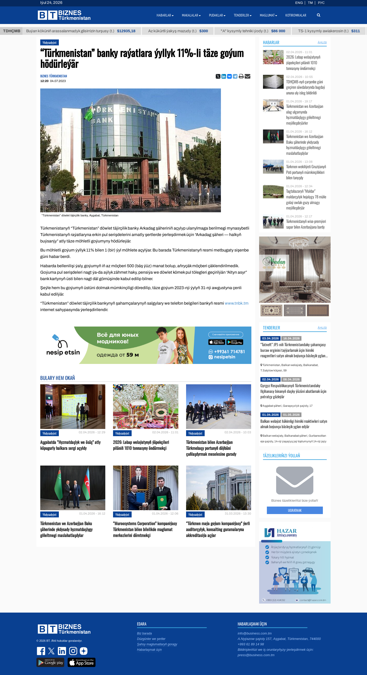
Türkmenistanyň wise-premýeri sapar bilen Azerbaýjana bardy (306, 224)
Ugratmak (294, 510)
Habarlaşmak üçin (149, 650)
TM (310, 3)
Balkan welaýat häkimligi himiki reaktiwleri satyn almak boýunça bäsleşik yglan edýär (293, 423)
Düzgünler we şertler (151, 639)
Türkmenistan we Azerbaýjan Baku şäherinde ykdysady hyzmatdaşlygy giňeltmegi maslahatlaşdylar (66, 529)
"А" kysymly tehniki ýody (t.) (261, 31)
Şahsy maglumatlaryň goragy (157, 644)
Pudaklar (217, 15)
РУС (321, 3)
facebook (41, 651)
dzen (83, 651)
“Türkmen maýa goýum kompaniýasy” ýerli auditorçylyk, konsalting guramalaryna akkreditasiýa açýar (218, 529)
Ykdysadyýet (50, 42)
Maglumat (268, 15)
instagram (72, 651)
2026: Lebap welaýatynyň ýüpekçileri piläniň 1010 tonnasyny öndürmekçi (141, 445)
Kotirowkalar (295, 15)
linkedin (62, 651)
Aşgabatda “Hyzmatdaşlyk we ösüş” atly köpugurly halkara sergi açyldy (70, 445)
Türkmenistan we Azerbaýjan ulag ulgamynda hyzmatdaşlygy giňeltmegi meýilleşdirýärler (304, 114)
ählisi (322, 42)
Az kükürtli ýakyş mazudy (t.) (186, 31)
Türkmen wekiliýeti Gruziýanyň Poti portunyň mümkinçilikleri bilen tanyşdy (306, 172)
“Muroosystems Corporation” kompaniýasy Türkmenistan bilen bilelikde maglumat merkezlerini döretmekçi (145, 529)
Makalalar (191, 15)
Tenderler (271, 327)
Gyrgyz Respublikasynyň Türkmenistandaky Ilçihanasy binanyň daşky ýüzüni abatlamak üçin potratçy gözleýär (293, 391)
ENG (299, 3)
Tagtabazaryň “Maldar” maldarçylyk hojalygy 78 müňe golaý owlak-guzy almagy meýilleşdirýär (306, 199)
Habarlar (271, 42)
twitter (52, 651)
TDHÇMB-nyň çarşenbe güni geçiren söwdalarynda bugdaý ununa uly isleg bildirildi (305, 87)
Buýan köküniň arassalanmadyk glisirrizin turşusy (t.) (88, 31)
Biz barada (144, 633)
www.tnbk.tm (237, 303)
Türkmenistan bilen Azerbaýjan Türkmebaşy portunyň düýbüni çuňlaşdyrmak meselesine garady (211, 448)
